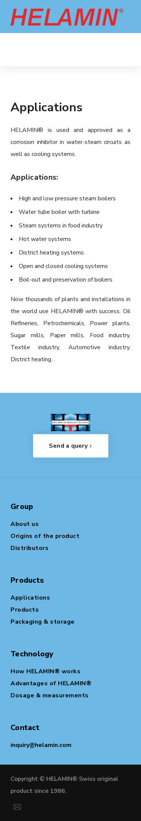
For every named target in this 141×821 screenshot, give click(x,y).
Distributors (30, 548)
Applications (30, 598)
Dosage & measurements (50, 695)
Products (25, 610)
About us (25, 524)
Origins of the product (45, 536)
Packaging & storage (43, 622)
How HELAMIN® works (45, 671)
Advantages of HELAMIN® (51, 683)
